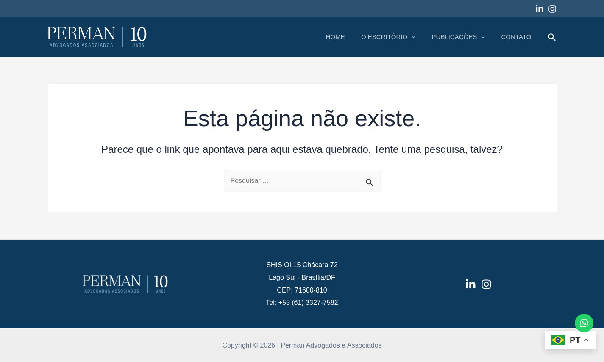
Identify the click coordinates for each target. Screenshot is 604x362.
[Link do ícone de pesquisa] (552, 38)
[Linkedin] (539, 9)
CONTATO (518, 36)
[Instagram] (552, 9)
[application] (420, 37)
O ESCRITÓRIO (397, 37)
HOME (347, 36)
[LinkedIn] (470, 284)
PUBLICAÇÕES (463, 37)
